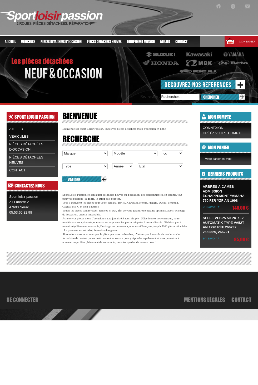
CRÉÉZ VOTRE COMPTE (223, 133)
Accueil (10, 41)
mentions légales (204, 299)
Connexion (213, 128)
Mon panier (247, 41)
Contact (181, 41)
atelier (165, 41)
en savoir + (211, 207)
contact (17, 170)
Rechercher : (150, 96)
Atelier (16, 129)
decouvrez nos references (198, 84)
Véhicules (19, 136)
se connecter (22, 299)
